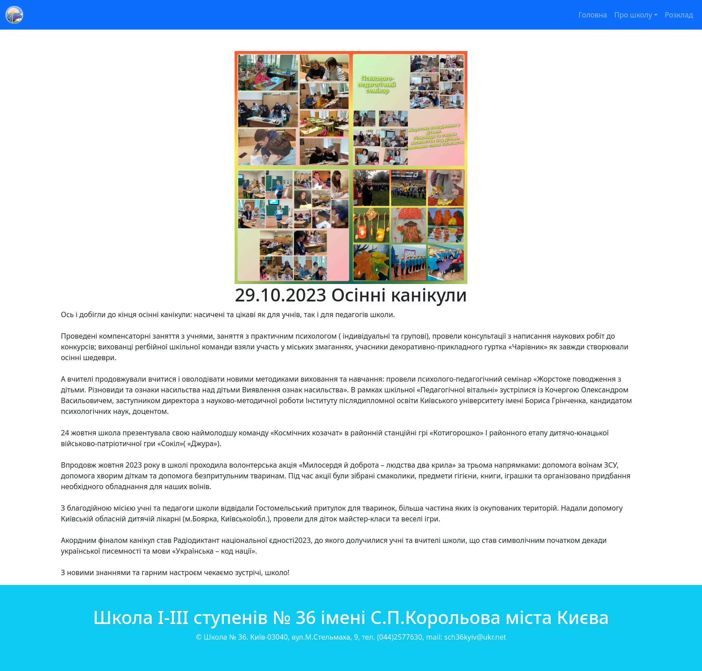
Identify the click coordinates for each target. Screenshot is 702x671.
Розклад (679, 15)
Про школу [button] (633, 15)
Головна (592, 15)
